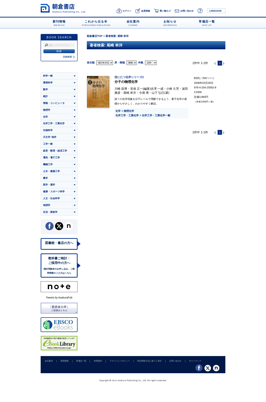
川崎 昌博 (121, 88)
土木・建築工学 (51, 172)
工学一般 (48, 144)
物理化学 (129, 110)
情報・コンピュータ (54, 103)
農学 (45, 179)
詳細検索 (69, 57)
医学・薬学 (49, 185)
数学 (45, 89)
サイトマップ (189, 363)
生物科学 (48, 130)
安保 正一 (136, 88)
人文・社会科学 (51, 199)
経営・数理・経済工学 (55, 151)
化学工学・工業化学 (127, 115)
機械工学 (48, 165)
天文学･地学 (49, 137)
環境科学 (48, 82)
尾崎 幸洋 (129, 92)
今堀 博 (144, 92)
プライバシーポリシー (115, 363)
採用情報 (63, 363)
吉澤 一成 (157, 88)
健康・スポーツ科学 (54, 192)
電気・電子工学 (51, 158)
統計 (45, 96)
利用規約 (95, 363)
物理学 (46, 110)
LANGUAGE (215, 10)
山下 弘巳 (158, 92)
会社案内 (48, 363)
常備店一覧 (79, 363)
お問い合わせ (169, 363)
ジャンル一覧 (50, 68)
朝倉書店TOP (95, 36)
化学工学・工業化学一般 (156, 115)
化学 (118, 110)
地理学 (46, 206)
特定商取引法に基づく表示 (144, 363)
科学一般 (48, 75)
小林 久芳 (172, 88)
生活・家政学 (50, 213)
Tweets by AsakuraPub (59, 299)
